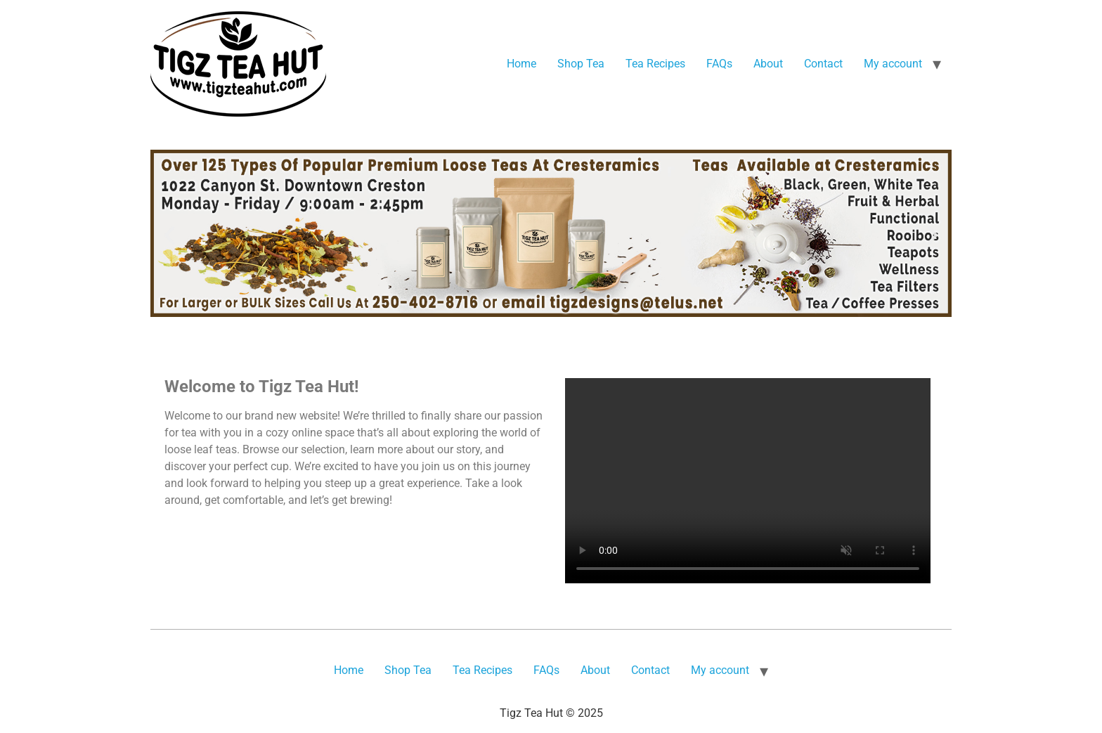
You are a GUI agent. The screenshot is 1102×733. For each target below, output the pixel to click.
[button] (169, 235)
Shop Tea (580, 63)
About (768, 63)
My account (893, 63)
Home (521, 63)
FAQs (719, 63)
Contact (823, 63)
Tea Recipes (655, 63)
